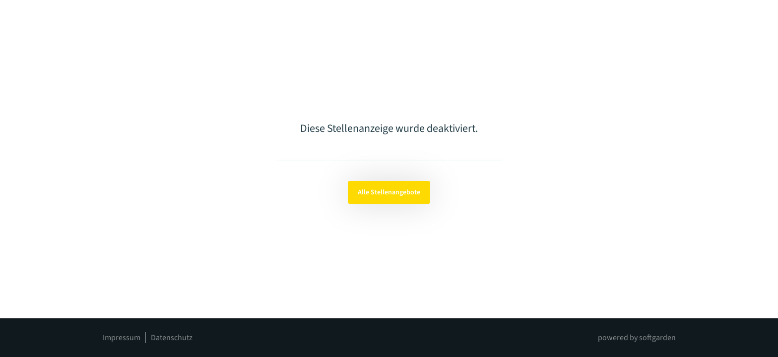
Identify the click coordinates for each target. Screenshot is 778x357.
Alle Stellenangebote (389, 192)
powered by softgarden (637, 337)
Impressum (121, 337)
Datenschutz (172, 337)
